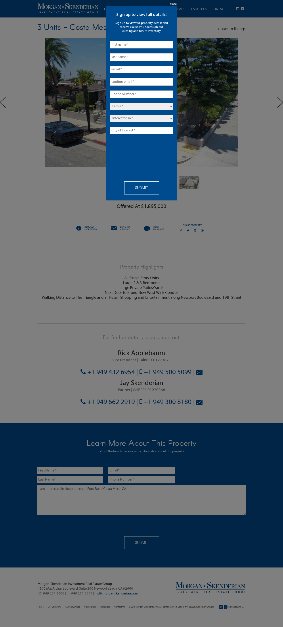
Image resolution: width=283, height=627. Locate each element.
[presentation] (128, 155)
